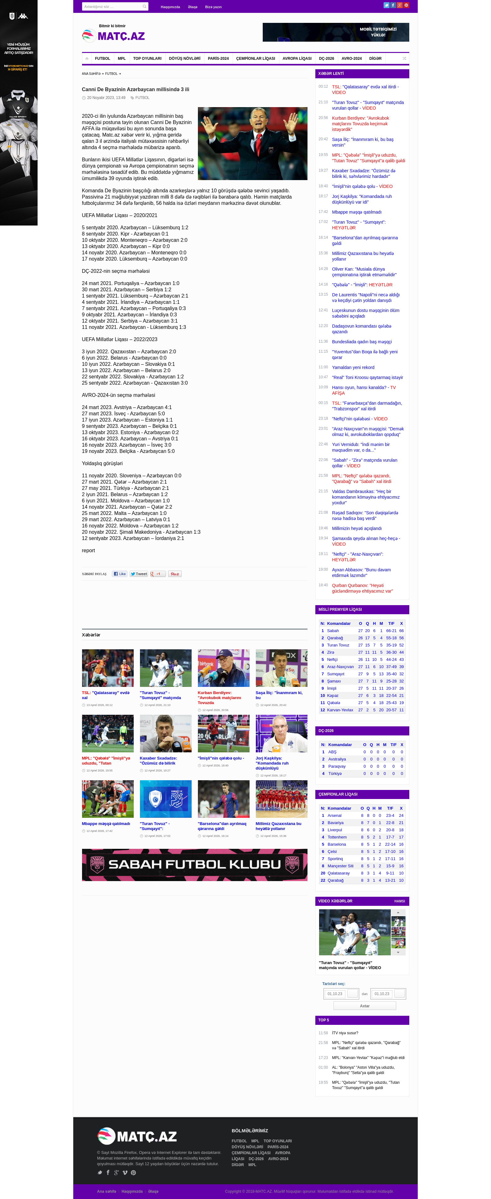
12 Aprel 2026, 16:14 (216, 836)
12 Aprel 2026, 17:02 (158, 836)
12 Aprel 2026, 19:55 (100, 770)
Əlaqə (192, 7)
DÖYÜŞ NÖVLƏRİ (184, 58)
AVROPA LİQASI (297, 58)
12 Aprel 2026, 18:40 (216, 765)
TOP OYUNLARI (147, 58)
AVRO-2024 (352, 58)
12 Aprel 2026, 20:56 (216, 710)
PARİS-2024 (218, 58)
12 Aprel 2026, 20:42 (274, 705)
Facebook (393, 5)
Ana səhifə (106, 1191)
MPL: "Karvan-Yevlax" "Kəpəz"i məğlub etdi (368, 1058)
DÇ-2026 (326, 58)
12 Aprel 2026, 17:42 (100, 831)
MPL (122, 58)
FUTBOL (103, 58)
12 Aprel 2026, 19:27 (158, 770)
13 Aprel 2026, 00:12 (100, 705)
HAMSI (400, 901)
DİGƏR (376, 58)
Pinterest (406, 5)
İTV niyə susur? (345, 1033)
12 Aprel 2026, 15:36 (274, 836)
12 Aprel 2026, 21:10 (158, 705)
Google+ (400, 5)
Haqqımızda (170, 7)
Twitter (387, 5)
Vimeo (125, 1172)
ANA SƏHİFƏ (91, 73)
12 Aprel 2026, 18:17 (274, 775)
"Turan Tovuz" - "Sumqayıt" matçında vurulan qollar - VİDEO (350, 965)
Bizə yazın (213, 7)
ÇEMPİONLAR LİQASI (255, 58)
